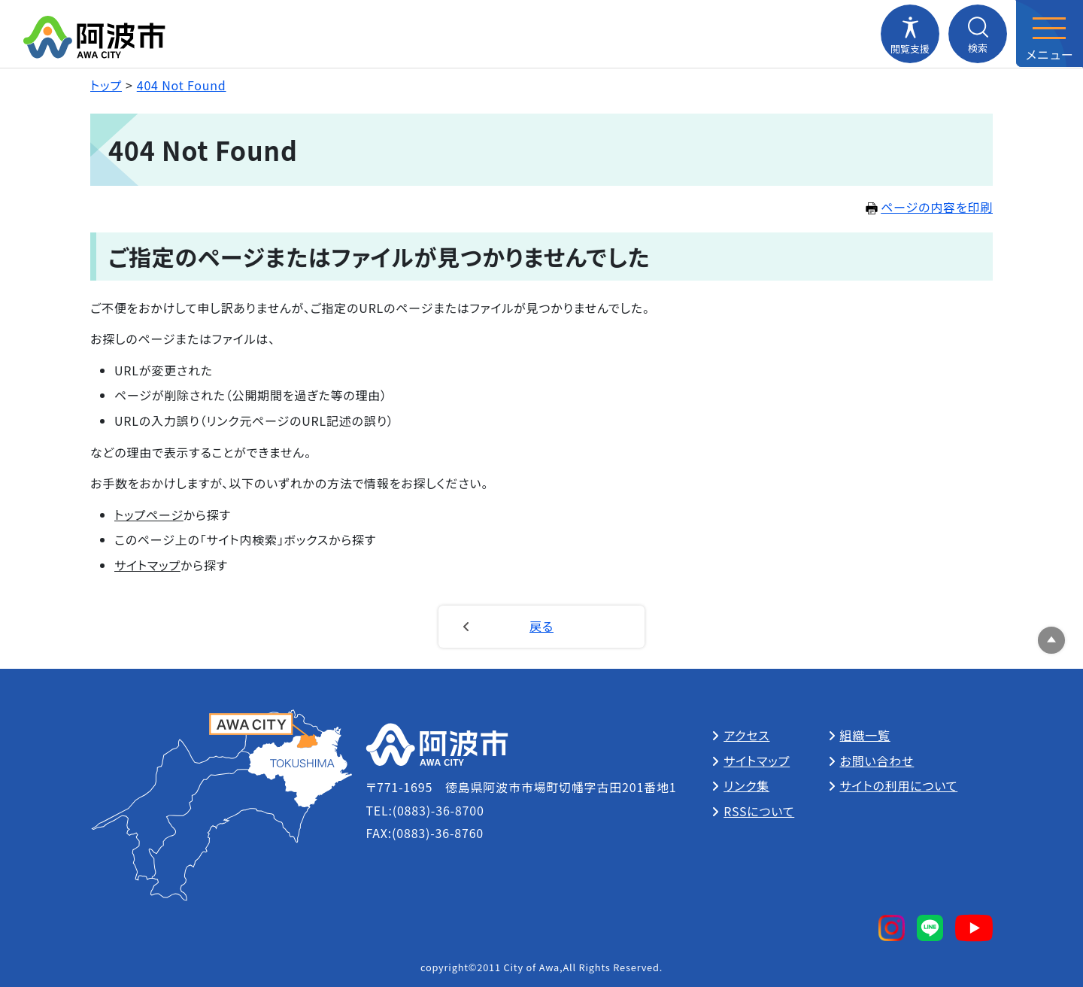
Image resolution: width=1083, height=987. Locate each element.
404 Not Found (181, 85)
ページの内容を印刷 (929, 207)
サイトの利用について (899, 785)
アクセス (746, 735)
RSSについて (759, 811)
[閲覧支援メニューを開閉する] (910, 34)
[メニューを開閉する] (1049, 34)
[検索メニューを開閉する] (978, 34)
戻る (541, 626)
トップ (106, 85)
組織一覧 (865, 735)
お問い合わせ (877, 761)
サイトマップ (147, 565)
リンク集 (746, 785)
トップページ (149, 515)
